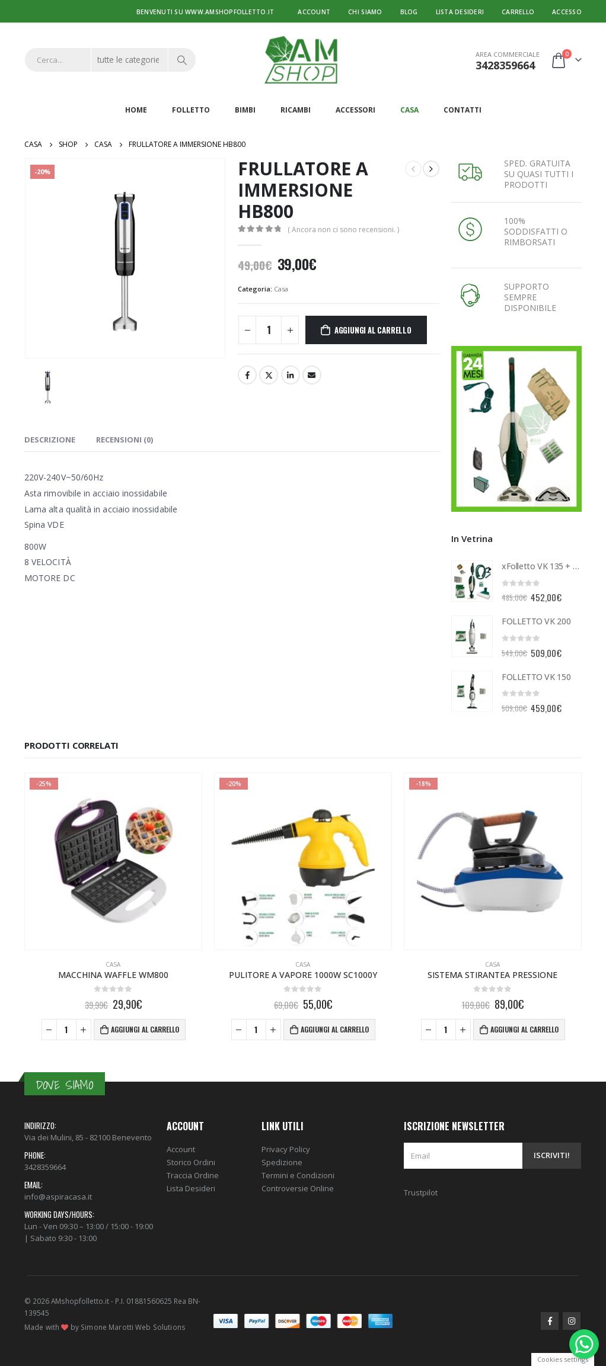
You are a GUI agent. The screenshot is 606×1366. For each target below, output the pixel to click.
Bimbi (245, 110)
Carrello (518, 12)
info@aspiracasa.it (58, 1196)
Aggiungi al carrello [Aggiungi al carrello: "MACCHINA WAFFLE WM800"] (145, 1029)
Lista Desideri (191, 1188)
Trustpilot (421, 1192)
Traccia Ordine (193, 1175)
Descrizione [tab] (49, 439)
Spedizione (281, 1162)
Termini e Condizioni (297, 1175)
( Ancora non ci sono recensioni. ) (343, 230)
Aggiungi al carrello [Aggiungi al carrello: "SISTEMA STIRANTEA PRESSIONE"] (524, 1029)
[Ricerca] (182, 60)
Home (136, 110)
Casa (409, 110)
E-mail (311, 374)
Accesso (567, 12)
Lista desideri (460, 12)
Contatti (462, 110)
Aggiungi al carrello (373, 330)
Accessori (355, 110)
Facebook (247, 374)
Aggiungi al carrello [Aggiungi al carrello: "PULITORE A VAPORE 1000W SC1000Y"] (335, 1029)
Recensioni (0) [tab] (124, 439)
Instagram (572, 1321)
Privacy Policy (285, 1149)
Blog (409, 12)
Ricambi (295, 110)
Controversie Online (297, 1188)
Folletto (191, 110)
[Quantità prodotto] (269, 330)
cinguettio (268, 374)
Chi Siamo (365, 12)
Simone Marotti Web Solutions (133, 1327)
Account (314, 12)
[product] (472, 581)
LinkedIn (290, 374)
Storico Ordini (191, 1162)
